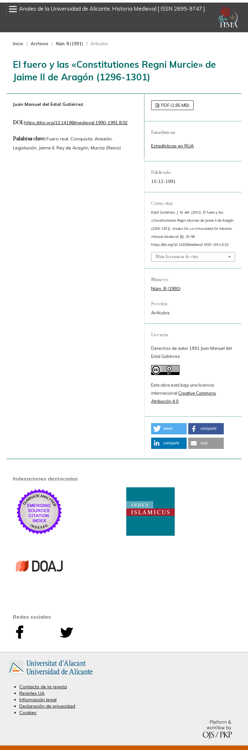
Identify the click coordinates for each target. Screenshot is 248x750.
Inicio (18, 43)
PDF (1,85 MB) (174, 105)
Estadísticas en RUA (172, 146)
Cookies (27, 712)
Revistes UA (32, 693)
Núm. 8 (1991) (69, 43)
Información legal (38, 700)
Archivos (39, 43)
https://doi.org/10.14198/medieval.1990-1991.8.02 (76, 123)
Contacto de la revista (43, 687)
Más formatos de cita (177, 257)
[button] (169, 428)
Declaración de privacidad (47, 706)
